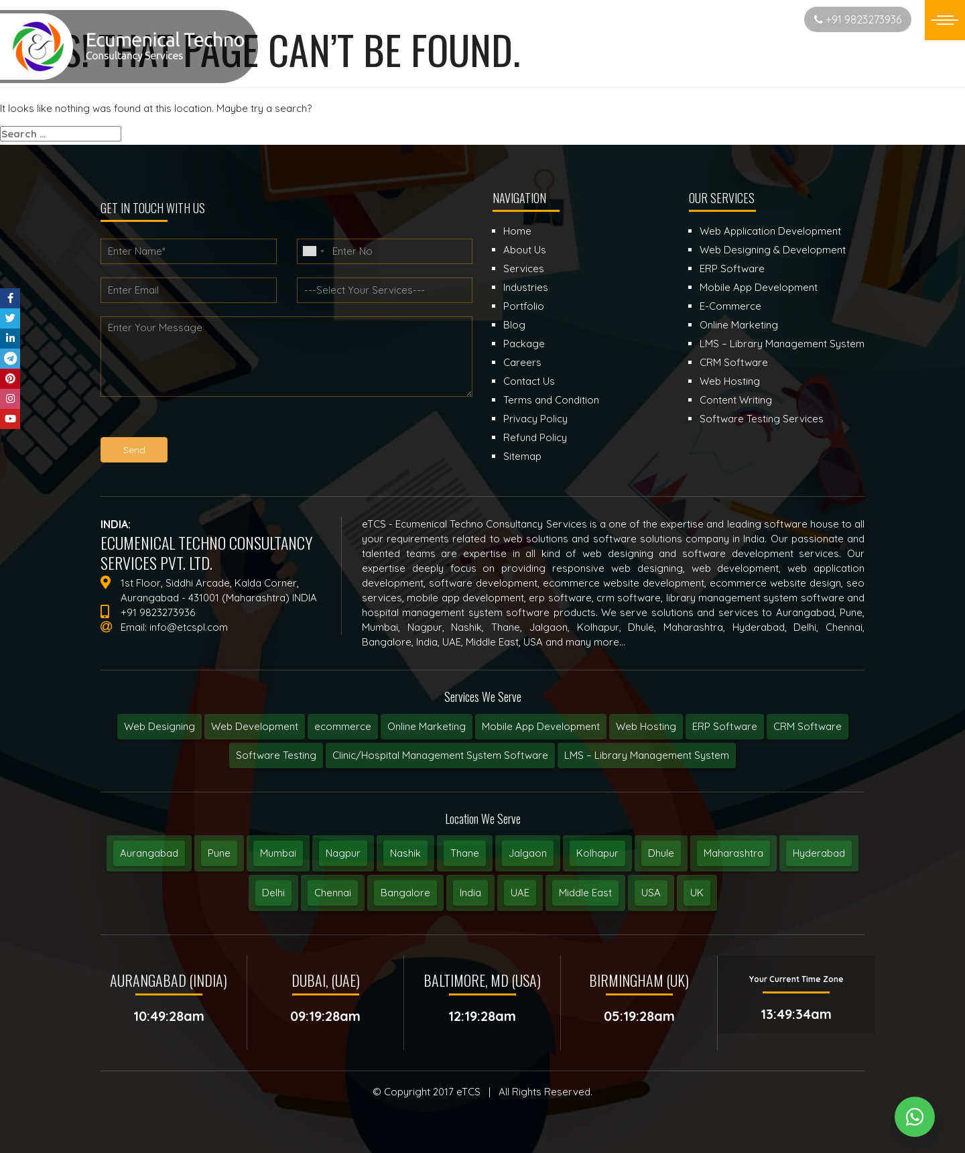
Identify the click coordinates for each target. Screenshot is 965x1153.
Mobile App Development (541, 726)
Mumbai (278, 853)
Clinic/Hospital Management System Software (440, 755)
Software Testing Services (762, 418)
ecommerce (342, 726)
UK (697, 892)
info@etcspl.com (188, 627)
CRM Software (807, 726)
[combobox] (313, 251)
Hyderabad (819, 853)
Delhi (273, 892)
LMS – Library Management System (646, 755)
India (470, 892)
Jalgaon (528, 853)
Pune (219, 853)
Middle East (585, 892)
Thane (464, 853)
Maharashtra (733, 853)
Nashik (405, 853)
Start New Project (741, 19)
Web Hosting (646, 726)
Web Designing (159, 726)
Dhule (661, 853)
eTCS (468, 1091)
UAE (520, 892)
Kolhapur (597, 853)
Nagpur (343, 853)
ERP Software (724, 726)
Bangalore (405, 892)
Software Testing (276, 755)
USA (651, 892)
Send (134, 450)
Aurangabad (149, 853)
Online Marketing (426, 726)
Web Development (254, 726)
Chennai (332, 892)
